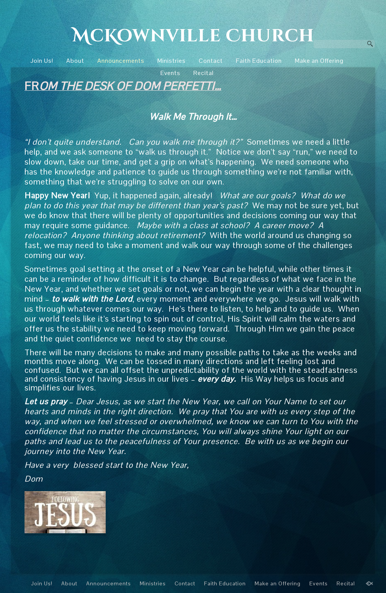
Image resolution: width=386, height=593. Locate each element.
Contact (211, 61)
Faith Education (259, 61)
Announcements (120, 61)
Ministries (171, 61)
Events (170, 73)
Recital (203, 73)
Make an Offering (319, 61)
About (75, 61)
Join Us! (41, 61)
